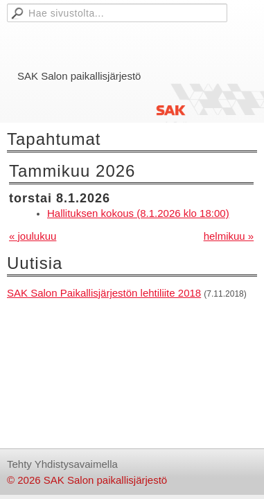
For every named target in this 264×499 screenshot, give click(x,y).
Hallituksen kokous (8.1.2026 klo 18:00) (138, 213)
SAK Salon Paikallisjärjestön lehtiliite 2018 (104, 293)
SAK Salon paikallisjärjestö (79, 76)
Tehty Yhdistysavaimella (62, 464)
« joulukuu (32, 236)
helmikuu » (229, 236)
